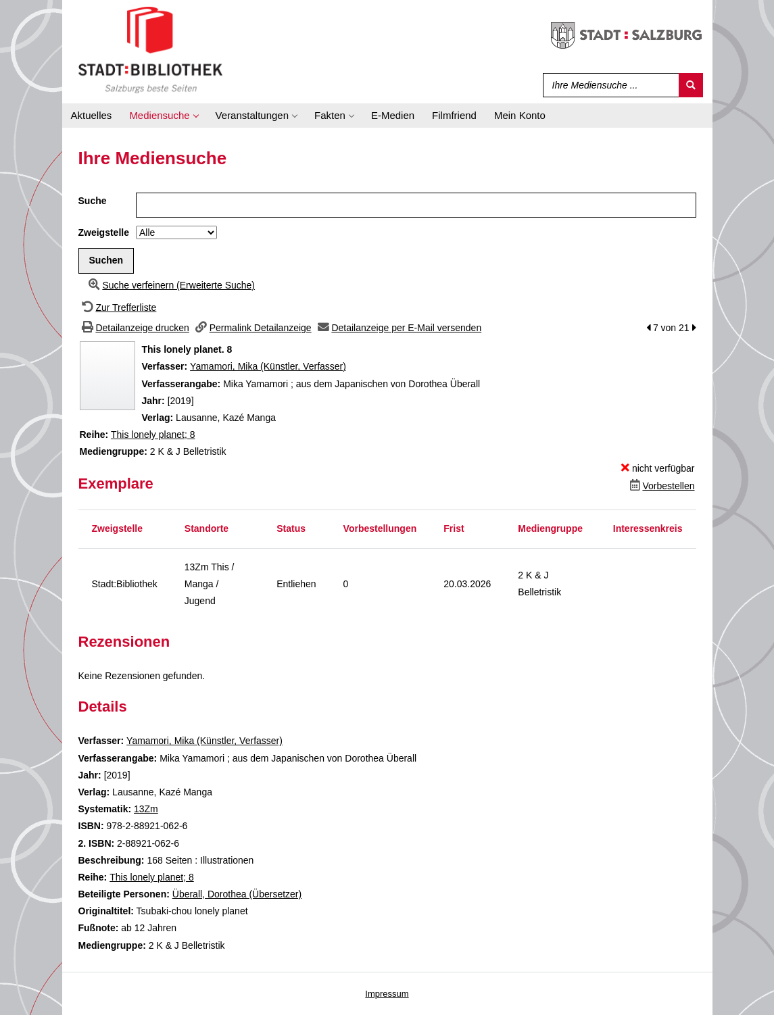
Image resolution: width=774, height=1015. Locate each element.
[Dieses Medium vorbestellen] (661, 485)
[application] (163, 115)
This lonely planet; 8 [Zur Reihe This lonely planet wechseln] (153, 434)
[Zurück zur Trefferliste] (117, 307)
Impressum (386, 994)
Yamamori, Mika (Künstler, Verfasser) (268, 366)
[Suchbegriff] (608, 85)
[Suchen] (691, 85)
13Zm (146, 808)
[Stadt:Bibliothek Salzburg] (150, 49)
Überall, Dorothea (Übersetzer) (236, 894)
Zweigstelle (103, 232)
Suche (92, 200)
